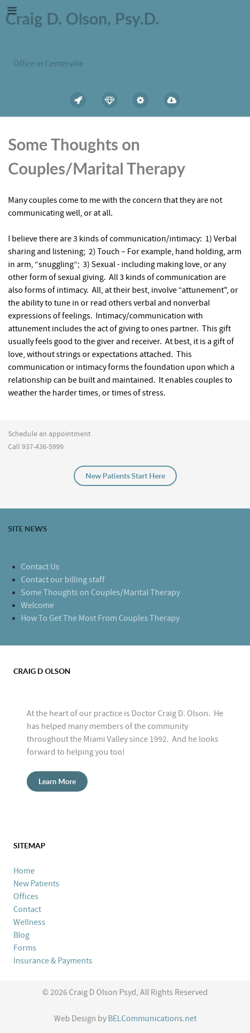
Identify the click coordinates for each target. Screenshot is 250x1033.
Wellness (29, 922)
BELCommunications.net (152, 1018)
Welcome (37, 605)
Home (24, 871)
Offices (25, 896)
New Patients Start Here (125, 475)
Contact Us (40, 567)
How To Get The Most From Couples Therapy (100, 618)
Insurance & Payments (52, 961)
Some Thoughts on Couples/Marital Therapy (100, 592)
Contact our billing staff (63, 579)
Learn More (57, 781)
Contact (27, 909)
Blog (21, 935)
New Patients (36, 883)
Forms (24, 948)
